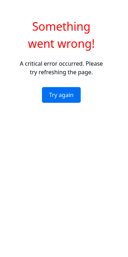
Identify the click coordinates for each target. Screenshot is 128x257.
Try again (61, 95)
